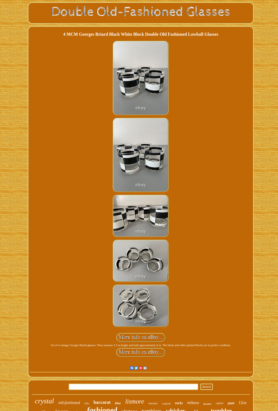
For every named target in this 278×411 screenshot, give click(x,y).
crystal (44, 401)
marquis (152, 403)
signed (166, 403)
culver (220, 403)
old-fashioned (69, 402)
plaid (231, 403)
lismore (134, 401)
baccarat (102, 402)
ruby (86, 403)
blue (118, 403)
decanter (207, 404)
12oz (243, 402)
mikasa (193, 402)
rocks (179, 403)
